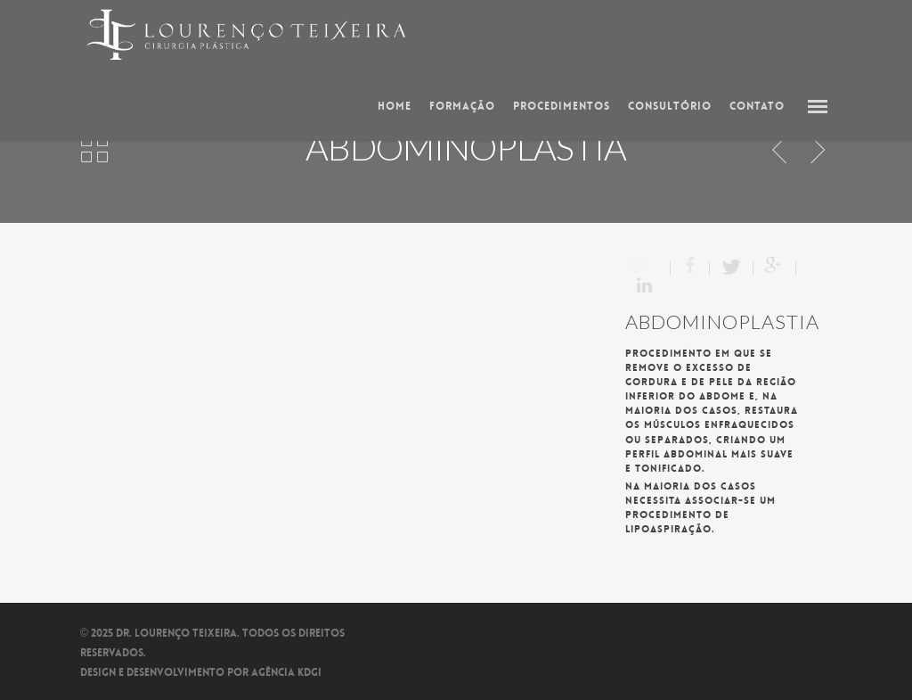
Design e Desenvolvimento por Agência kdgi (201, 672)
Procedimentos (561, 106)
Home (394, 106)
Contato (757, 106)
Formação (462, 106)
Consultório (670, 106)
